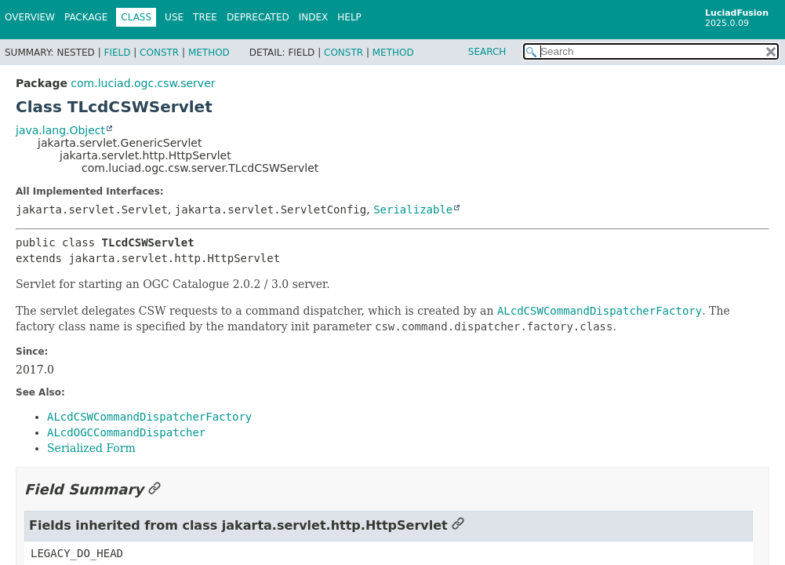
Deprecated (258, 17)
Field (117, 52)
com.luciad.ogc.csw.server (143, 83)
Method (209, 52)
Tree (205, 17)
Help (349, 17)
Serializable (412, 209)
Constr (159, 52)
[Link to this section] (154, 489)
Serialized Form (91, 448)
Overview (30, 17)
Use (174, 17)
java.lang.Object (60, 130)
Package (85, 17)
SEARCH (487, 51)
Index (314, 17)
